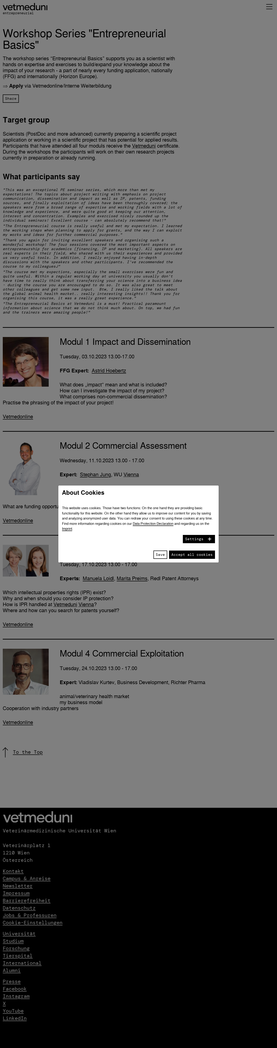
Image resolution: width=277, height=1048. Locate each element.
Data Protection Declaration (153, 523)
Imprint (67, 529)
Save (160, 554)
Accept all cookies (192, 554)
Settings (194, 539)
